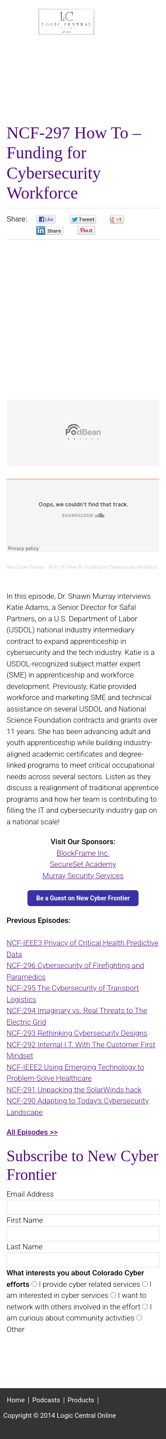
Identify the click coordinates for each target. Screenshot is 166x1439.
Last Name (24, 1246)
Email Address (30, 1194)
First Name (25, 1220)
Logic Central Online (66, 21)
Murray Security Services (83, 875)
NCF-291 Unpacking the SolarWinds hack (74, 1089)
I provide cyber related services (88, 1284)
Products (81, 1400)
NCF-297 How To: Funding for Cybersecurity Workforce (103, 567)
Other (16, 1329)
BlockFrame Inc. (83, 853)
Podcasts (46, 1400)
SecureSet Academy (83, 864)
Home (16, 1400)
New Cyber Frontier (26, 567)
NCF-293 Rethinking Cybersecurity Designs (77, 1033)
